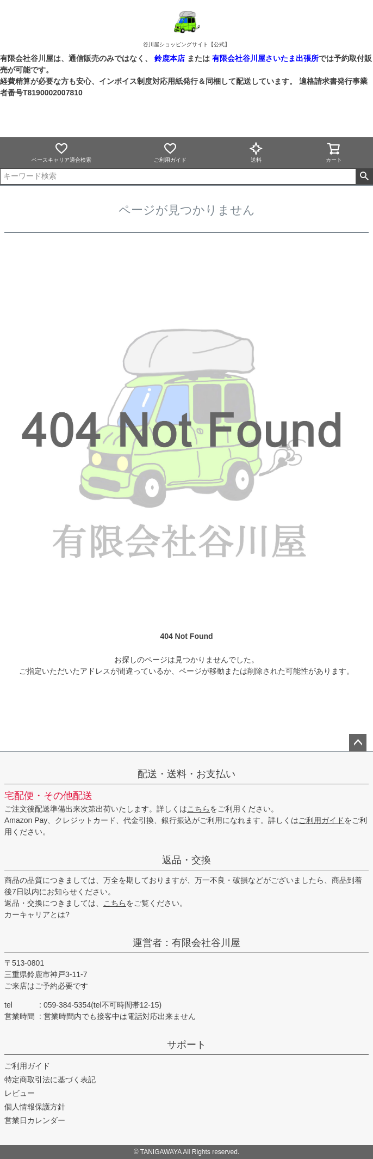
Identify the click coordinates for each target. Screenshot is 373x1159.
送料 (256, 152)
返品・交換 (186, 860)
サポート (186, 1044)
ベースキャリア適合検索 (61, 152)
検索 (364, 176)
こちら (198, 808)
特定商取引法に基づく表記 (50, 1079)
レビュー (19, 1093)
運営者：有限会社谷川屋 (186, 942)
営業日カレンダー (34, 1120)
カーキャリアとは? (37, 914)
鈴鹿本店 (169, 58)
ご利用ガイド (170, 152)
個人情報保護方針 (34, 1106)
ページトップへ (357, 743)
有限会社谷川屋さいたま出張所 (264, 58)
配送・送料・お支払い (186, 773)
